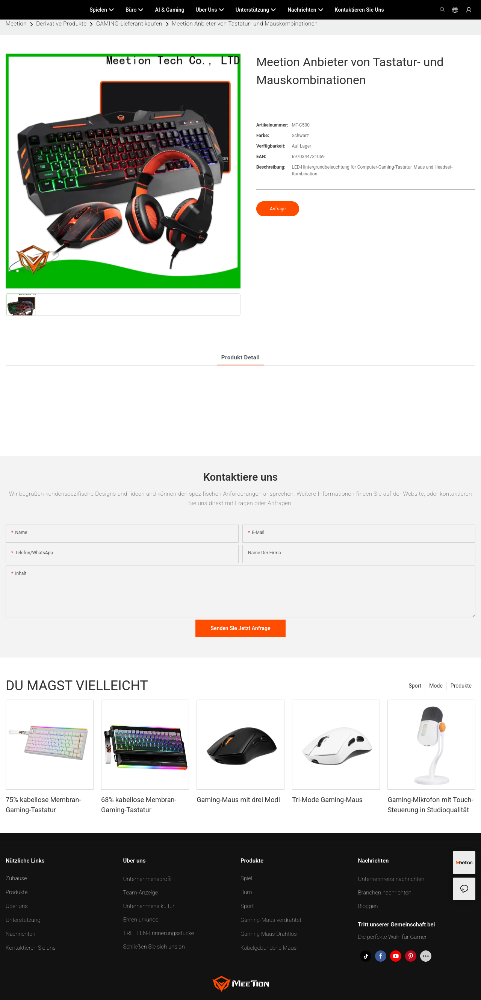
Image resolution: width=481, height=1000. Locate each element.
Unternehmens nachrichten (391, 879)
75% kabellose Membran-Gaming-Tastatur (43, 805)
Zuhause (16, 878)
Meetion (16, 23)
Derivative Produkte (61, 23)
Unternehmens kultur (149, 906)
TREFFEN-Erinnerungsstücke (158, 933)
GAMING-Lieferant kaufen (129, 23)
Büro (246, 892)
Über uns (16, 906)
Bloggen (368, 906)
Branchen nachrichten (384, 892)
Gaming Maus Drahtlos (268, 934)
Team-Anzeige (140, 892)
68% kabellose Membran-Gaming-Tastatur (138, 805)
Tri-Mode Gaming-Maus (327, 800)
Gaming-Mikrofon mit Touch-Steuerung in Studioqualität (430, 805)
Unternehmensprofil (147, 879)
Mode (436, 686)
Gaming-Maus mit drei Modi (238, 800)
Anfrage (278, 208)
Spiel (246, 878)
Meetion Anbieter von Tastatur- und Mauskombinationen (245, 23)
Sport (415, 686)
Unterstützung (23, 920)
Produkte (461, 686)
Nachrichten (20, 934)
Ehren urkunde (141, 919)
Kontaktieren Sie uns (31, 947)
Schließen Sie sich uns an (154, 946)
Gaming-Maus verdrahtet (270, 920)
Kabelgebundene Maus (268, 947)
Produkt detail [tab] (240, 357)
